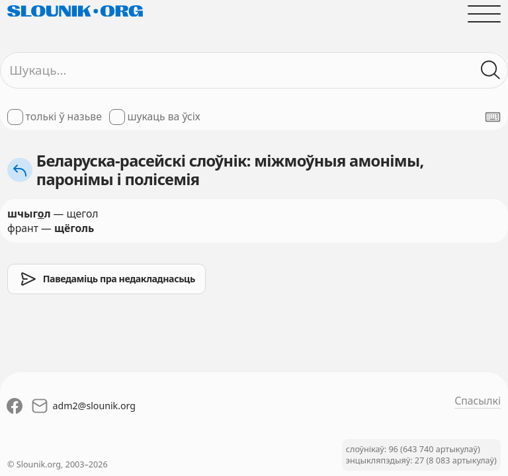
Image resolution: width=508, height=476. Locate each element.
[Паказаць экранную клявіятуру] (493, 117)
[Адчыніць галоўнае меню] (484, 14)
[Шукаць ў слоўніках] (491, 70)
